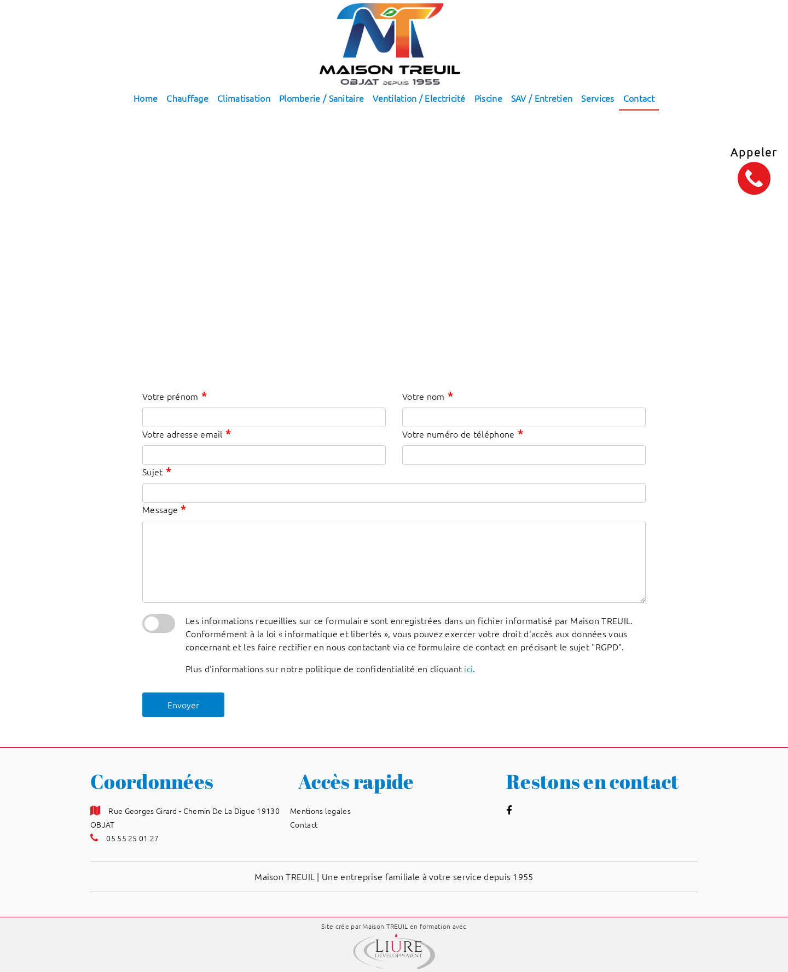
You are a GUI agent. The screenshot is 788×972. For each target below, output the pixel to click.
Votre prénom (174, 395)
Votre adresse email (186, 433)
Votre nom (427, 395)
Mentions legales (320, 811)
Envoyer (183, 705)
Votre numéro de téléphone (462, 433)
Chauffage (187, 98)
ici (468, 669)
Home (146, 98)
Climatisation (243, 98)
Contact (638, 98)
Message (164, 509)
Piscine (488, 98)
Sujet (156, 471)
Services (597, 98)
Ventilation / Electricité (419, 98)
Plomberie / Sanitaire (321, 98)
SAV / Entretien (542, 98)
